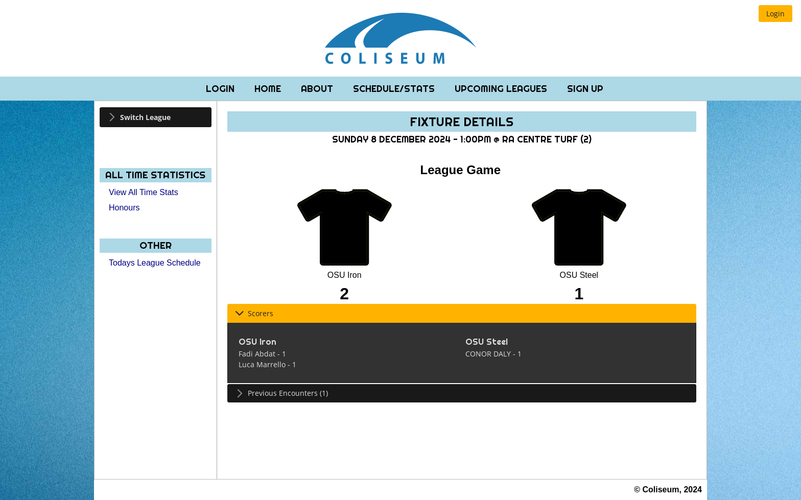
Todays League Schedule (155, 262)
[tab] (155, 117)
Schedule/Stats (395, 88)
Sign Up (585, 88)
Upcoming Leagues (502, 88)
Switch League (145, 117)
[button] (775, 13)
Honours (124, 207)
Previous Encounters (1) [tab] (281, 393)
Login (221, 88)
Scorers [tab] (254, 313)
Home (269, 88)
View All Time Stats (143, 192)
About (318, 88)
